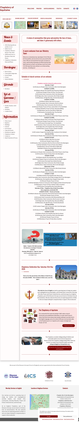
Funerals (7, 126)
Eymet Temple (8, 75)
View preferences (67, 416)
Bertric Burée (8, 71)
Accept (48, 416)
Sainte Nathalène (9, 79)
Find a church (8, 121)
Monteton (7, 109)
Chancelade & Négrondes (11, 73)
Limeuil (7, 77)
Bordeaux (7, 88)
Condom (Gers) (8, 111)
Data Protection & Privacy (47, 419)
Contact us (7, 136)
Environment (8, 128)
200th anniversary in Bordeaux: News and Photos (10, 56)
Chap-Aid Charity (9, 130)
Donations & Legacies (10, 132)
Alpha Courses (8, 48)
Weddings (7, 124)
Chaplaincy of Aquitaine (7, 8)
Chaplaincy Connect (10, 134)
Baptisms (7, 122)
